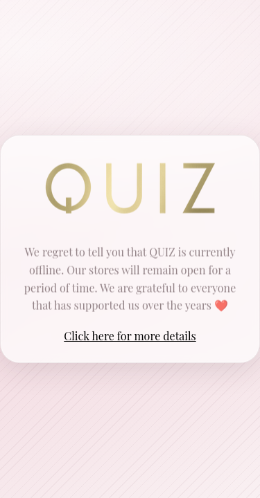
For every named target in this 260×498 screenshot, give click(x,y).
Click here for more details (130, 336)
